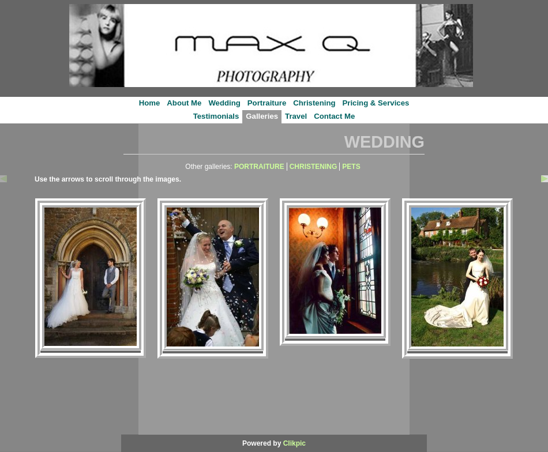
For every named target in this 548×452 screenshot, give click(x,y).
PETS (351, 167)
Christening (314, 103)
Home (149, 103)
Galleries (262, 116)
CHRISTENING (313, 167)
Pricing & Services (376, 103)
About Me (184, 103)
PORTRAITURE (259, 167)
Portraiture (266, 103)
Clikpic (294, 443)
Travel (296, 116)
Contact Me (334, 116)
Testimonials (216, 116)
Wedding (224, 103)
